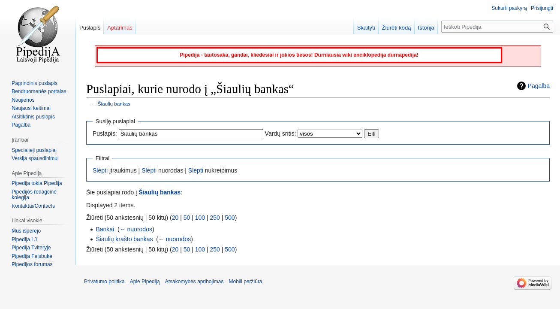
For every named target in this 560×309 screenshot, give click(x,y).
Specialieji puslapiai (34, 150)
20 (175, 217)
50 (187, 217)
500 (230, 217)
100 (200, 217)
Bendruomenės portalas (39, 91)
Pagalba (539, 85)
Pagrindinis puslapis (34, 83)
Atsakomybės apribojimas (194, 282)
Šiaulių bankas (114, 103)
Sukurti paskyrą (509, 8)
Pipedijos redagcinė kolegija (34, 195)
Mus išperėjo (26, 231)
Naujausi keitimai (31, 108)
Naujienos (23, 100)
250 (215, 217)
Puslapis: (105, 133)
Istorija (426, 27)
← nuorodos (136, 229)
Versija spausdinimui (35, 158)
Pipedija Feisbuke (32, 256)
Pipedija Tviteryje (31, 248)
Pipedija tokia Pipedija (37, 183)
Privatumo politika (104, 282)
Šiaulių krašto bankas (124, 239)
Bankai (105, 229)
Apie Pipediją (145, 282)
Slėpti (100, 170)
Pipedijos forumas (32, 264)
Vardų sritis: (280, 133)
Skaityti (366, 27)
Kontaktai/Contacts (33, 206)
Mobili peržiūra (245, 282)
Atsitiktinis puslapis (33, 117)
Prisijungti (542, 8)
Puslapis (89, 27)
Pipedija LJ (24, 239)
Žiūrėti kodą (396, 27)
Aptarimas (119, 27)
